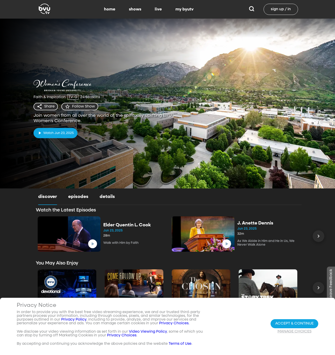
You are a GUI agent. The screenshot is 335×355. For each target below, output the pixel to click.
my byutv (184, 9)
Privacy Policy (73, 320)
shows (135, 9)
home (109, 9)
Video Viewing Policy (148, 332)
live (158, 9)
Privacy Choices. (174, 323)
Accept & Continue (294, 323)
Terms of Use (180, 344)
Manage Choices (295, 331)
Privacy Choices (121, 335)
